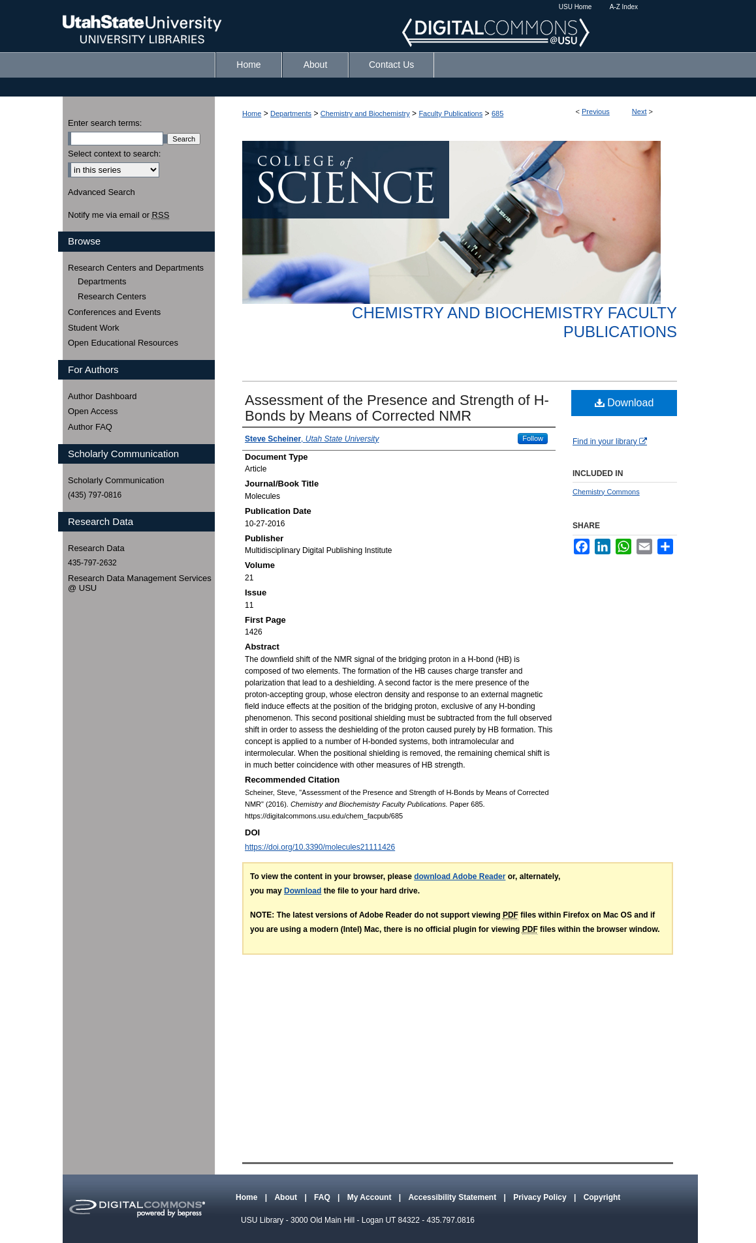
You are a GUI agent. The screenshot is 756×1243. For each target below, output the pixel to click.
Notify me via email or (118, 215)
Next (639, 111)
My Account (370, 1197)
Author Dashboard (102, 396)
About (286, 1197)
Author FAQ (90, 427)
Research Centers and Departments (136, 268)
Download (624, 402)
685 (497, 113)
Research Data (96, 548)
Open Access (93, 411)
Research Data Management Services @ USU (140, 583)
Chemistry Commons (606, 492)
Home (251, 113)
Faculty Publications (450, 113)
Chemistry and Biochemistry (365, 113)
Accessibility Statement (453, 1197)
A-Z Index (624, 6)
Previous (596, 111)
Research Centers (112, 296)
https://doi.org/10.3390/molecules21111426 (320, 847)
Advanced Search (101, 192)
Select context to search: (114, 153)
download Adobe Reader (459, 876)
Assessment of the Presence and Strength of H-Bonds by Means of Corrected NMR (397, 408)
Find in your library (610, 441)
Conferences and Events (114, 312)
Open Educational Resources (123, 343)
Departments (290, 113)
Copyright (602, 1197)
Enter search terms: (105, 123)
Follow (532, 438)
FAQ (323, 1197)
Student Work (93, 328)
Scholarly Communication (116, 480)
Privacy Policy (541, 1197)
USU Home (575, 6)
